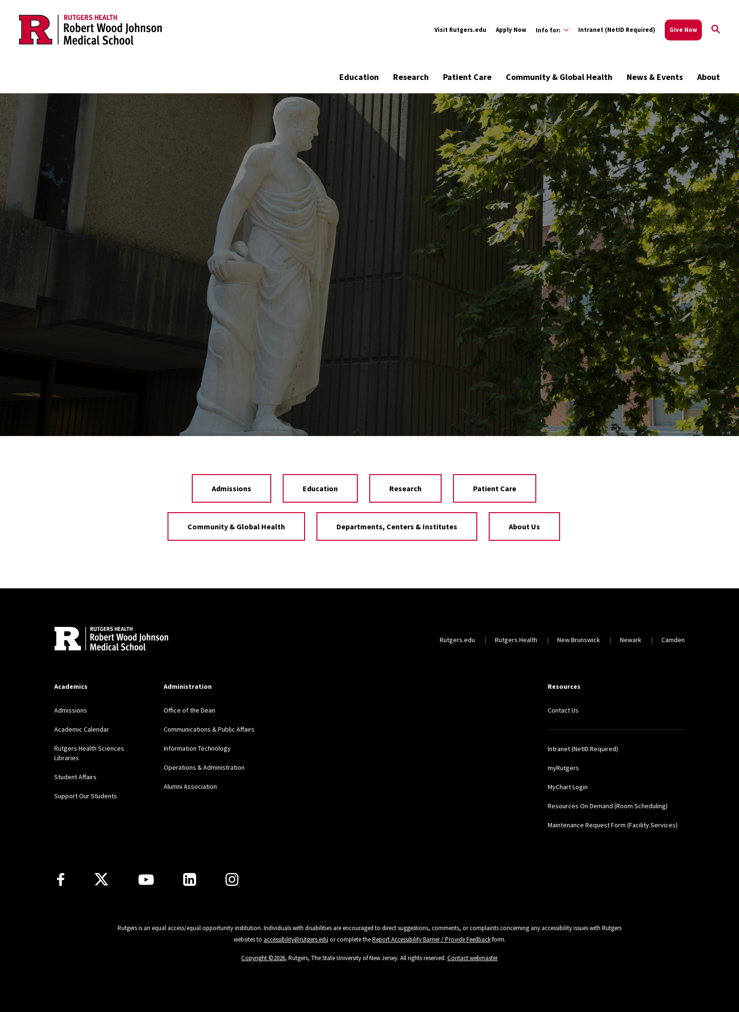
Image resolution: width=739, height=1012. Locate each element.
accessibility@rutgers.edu (296, 939)
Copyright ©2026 (263, 958)
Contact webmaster (472, 958)
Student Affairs (75, 777)
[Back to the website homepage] (90, 29)
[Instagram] (232, 879)
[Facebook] (60, 879)
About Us (524, 526)
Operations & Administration (204, 767)
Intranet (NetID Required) (616, 30)
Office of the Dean (189, 710)
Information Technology (197, 748)
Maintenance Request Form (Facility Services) (613, 825)
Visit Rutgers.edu (460, 30)
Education (359, 76)
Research (411, 76)
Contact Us (563, 710)
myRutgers (563, 768)
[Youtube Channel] (146, 879)
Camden (673, 639)
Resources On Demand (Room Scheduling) (608, 806)
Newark (630, 639)
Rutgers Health (516, 639)
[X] (101, 880)
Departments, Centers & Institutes (396, 526)
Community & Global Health (559, 76)
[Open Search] (715, 30)
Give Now (683, 30)
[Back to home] (111, 639)
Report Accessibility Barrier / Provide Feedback (431, 939)
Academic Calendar (81, 729)
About (708, 76)
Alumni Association (190, 786)
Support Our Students (85, 796)
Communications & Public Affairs (209, 729)
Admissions (231, 488)
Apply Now (511, 30)
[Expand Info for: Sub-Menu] (552, 30)
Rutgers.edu (457, 639)
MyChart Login (568, 787)
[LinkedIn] (189, 879)
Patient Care (467, 76)
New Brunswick (578, 639)
